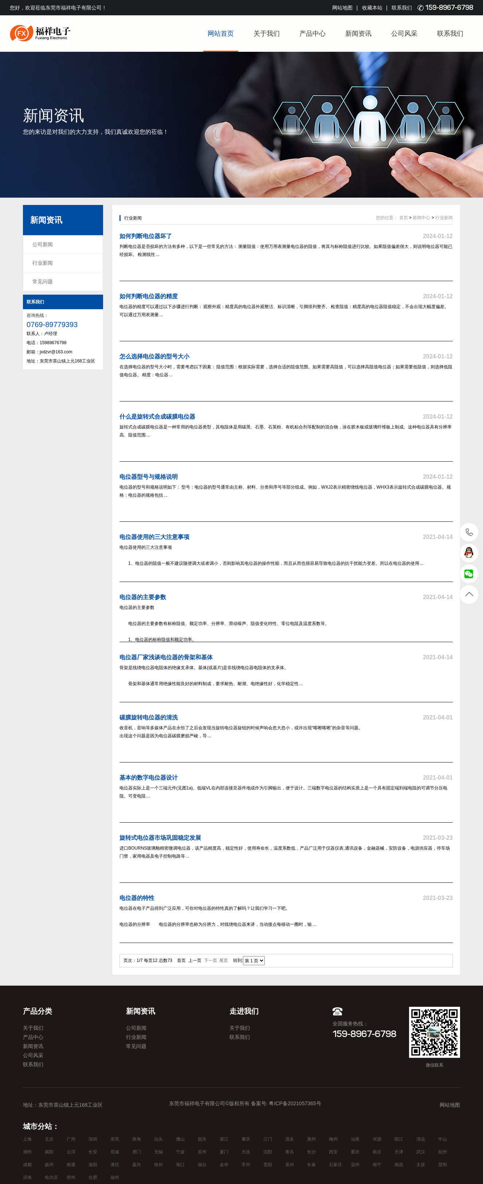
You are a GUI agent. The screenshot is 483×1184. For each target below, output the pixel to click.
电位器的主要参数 (142, 597)
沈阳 (267, 1151)
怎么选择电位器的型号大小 (154, 356)
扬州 (49, 1164)
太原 (420, 1164)
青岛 (289, 1151)
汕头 (158, 1139)
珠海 (136, 1139)
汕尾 (355, 1139)
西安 (333, 1151)
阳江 (398, 1139)
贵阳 (267, 1164)
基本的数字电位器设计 (148, 778)
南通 (71, 1164)
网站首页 (221, 33)
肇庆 (246, 1139)
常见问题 (42, 281)
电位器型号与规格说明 (148, 477)
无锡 (158, 1151)
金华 (224, 1164)
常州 (246, 1164)
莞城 (114, 1151)
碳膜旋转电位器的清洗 (148, 717)
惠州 (311, 1139)
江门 (267, 1139)
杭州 (442, 1151)
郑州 (71, 1177)
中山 (442, 1139)
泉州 (289, 1164)
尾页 (223, 960)
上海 (27, 1139)
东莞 (114, 1139)
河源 (377, 1139)
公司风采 (404, 33)
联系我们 (402, 8)
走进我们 (244, 1011)
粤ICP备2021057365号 (295, 1103)
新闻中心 (421, 217)
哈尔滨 (51, 1177)
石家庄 (335, 1164)
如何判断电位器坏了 (145, 236)
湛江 (224, 1139)
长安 (93, 1151)
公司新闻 (42, 244)
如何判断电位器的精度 (148, 296)
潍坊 (114, 1164)
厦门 (224, 1151)
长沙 (311, 1151)
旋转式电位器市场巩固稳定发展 (160, 838)
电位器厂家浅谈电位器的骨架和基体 (166, 657)
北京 (49, 1139)
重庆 (355, 1151)
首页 (403, 217)
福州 (114, 1177)
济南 (27, 1177)
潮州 (27, 1151)
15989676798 (469, 532)
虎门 (136, 1151)
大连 (246, 1151)
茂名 (289, 1139)
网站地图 (342, 8)
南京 (377, 1151)
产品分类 (37, 1011)
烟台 (202, 1164)
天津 (398, 1151)
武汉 (420, 1151)
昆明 (442, 1164)
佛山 (180, 1139)
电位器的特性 (136, 898)
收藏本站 (372, 8)
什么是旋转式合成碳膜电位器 (157, 417)
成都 (27, 1164)
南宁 (377, 1164)
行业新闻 (42, 263)
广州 (71, 1139)
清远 (420, 1139)
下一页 (210, 960)
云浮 (71, 1151)
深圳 (93, 1139)
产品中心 (312, 33)
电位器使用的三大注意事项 (154, 537)
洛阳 (93, 1164)
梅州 (333, 1139)
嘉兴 (136, 1164)
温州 (355, 1164)
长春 (311, 1164)
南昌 (398, 1164)
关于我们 (267, 33)
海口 (180, 1164)
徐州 (158, 1164)
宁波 (180, 1151)
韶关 (202, 1139)
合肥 (93, 1177)
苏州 (202, 1151)
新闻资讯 (358, 33)
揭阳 (49, 1151)
